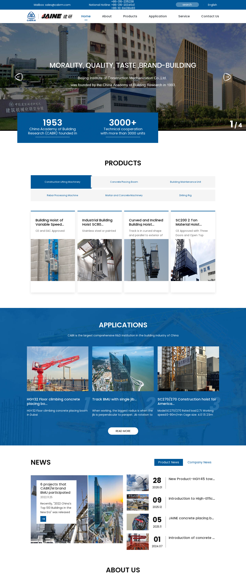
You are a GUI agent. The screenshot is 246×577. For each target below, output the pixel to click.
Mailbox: (39, 5)
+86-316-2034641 (123, 5)
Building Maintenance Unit (184, 181)
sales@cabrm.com (58, 5)
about (107, 16)
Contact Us (210, 16)
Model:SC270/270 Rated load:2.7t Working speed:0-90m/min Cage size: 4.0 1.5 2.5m (186, 413)
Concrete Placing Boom (123, 181)
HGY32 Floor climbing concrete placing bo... (53, 401)
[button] (227, 77)
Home (86, 16)
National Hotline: (100, 5)
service (184, 16)
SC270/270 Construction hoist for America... (187, 401)
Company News (199, 462)
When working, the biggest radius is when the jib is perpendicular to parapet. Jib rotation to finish (122, 415)
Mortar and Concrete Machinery (123, 195)
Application (158, 16)
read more (123, 431)
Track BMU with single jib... (114, 399)
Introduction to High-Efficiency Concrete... (205, 498)
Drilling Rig (184, 195)
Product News (168, 462)
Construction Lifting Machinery (62, 181)
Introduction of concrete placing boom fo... (206, 537)
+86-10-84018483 (123, 8)
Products (130, 16)
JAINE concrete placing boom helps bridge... (206, 518)
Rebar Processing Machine (61, 195)
